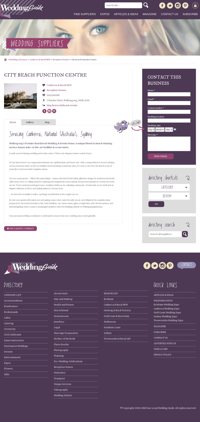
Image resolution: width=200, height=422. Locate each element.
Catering (9, 323)
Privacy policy (162, 354)
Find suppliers (85, 14)
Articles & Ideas (164, 295)
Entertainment (12, 357)
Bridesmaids (11, 312)
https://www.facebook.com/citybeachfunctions (44, 111)
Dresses (8, 351)
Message (153, 135)
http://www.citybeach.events (62, 105)
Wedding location (156, 117)
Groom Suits (61, 293)
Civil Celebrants (12, 334)
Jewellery (59, 321)
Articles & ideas (126, 14)
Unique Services (62, 384)
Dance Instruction (14, 340)
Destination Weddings (16, 346)
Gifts (6, 374)
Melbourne (110, 321)
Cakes (7, 317)
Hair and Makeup (63, 299)
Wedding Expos (163, 300)
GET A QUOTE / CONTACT (22, 228)
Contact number (156, 108)
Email (151, 99)
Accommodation (13, 300)
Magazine (150, 14)
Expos (105, 14)
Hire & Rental (61, 310)
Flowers (8, 368)
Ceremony (9, 329)
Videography (61, 389)
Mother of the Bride (64, 338)
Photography (61, 350)
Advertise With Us (165, 343)
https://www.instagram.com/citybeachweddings (49, 111)
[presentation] (174, 129)
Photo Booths (61, 344)
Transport (59, 378)
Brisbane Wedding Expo (166, 304)
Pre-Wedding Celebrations (68, 361)
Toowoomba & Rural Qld (117, 338)
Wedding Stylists (63, 395)
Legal (57, 327)
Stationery (59, 372)
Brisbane (109, 299)
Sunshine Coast (112, 327)
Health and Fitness (64, 304)
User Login (160, 349)
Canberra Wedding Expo (167, 308)
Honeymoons (61, 316)
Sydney (108, 333)
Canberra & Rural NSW (40, 59)
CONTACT (187, 265)
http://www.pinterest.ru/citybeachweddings (54, 111)
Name (151, 90)
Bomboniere (11, 306)
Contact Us (161, 337)
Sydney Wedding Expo (165, 316)
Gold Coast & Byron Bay (116, 316)
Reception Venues (61, 59)
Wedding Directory (18, 59)
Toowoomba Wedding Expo (168, 320)
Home (5, 59)
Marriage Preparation (66, 333)
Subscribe (190, 14)
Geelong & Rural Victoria (117, 310)
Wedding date (154, 125)
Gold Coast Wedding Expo (167, 312)
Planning (59, 355)
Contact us (169, 14)
